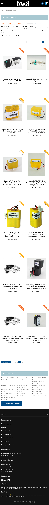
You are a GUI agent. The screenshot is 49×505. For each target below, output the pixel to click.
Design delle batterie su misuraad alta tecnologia (11, 454)
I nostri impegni (6, 434)
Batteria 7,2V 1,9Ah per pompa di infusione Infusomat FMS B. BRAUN (12, 183)
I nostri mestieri (6, 431)
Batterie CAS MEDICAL (39, 378)
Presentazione (6, 424)
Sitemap (36, 502)
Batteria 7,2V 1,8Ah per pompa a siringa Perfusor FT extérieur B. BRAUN (12, 234)
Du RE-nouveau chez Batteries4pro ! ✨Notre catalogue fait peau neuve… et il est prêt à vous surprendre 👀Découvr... (24, 487)
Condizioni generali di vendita (18, 502)
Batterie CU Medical (8, 386)
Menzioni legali (29, 502)
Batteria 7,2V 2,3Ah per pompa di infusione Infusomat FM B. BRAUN (36, 131)
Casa (2, 10)
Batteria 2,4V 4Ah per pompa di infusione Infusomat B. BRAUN (12, 131)
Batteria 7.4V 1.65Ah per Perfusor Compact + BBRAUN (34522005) (36, 338)
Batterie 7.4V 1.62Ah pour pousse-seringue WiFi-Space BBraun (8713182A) (12, 338)
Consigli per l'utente (7, 445)
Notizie (3, 427)
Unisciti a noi (5, 441)
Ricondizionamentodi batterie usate (7, 470)
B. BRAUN (16, 36)
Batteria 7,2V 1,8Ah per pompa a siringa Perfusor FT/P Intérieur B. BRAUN (37, 234)
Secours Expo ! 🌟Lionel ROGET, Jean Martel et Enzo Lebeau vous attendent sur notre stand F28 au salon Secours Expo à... (23, 495)
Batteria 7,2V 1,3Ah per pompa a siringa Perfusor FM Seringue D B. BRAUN (36, 183)
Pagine (39, 42)
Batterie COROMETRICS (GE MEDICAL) (38, 382)
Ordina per (6, 42)
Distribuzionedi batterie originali (7, 465)
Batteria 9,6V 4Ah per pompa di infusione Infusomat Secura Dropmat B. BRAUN (36, 286)
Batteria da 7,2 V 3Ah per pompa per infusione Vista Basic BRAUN (12, 286)
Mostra (23, 42)
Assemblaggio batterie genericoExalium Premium (11, 459)
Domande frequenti (7, 438)
